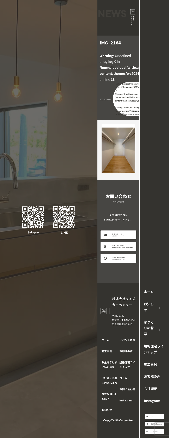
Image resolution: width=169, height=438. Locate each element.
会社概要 (150, 388)
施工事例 (150, 364)
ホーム (149, 291)
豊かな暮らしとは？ (109, 396)
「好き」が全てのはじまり (109, 380)
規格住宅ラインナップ (154, 349)
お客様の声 (152, 376)
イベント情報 (127, 340)
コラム (123, 378)
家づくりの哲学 (149, 328)
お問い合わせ (127, 389)
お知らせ (149, 306)
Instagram (152, 400)
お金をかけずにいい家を (109, 364)
